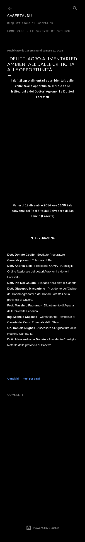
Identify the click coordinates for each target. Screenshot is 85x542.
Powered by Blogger (42, 528)
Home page (15, 31)
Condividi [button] (13, 378)
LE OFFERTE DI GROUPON (50, 31)
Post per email (31, 378)
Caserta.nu (19, 16)
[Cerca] (75, 7)
